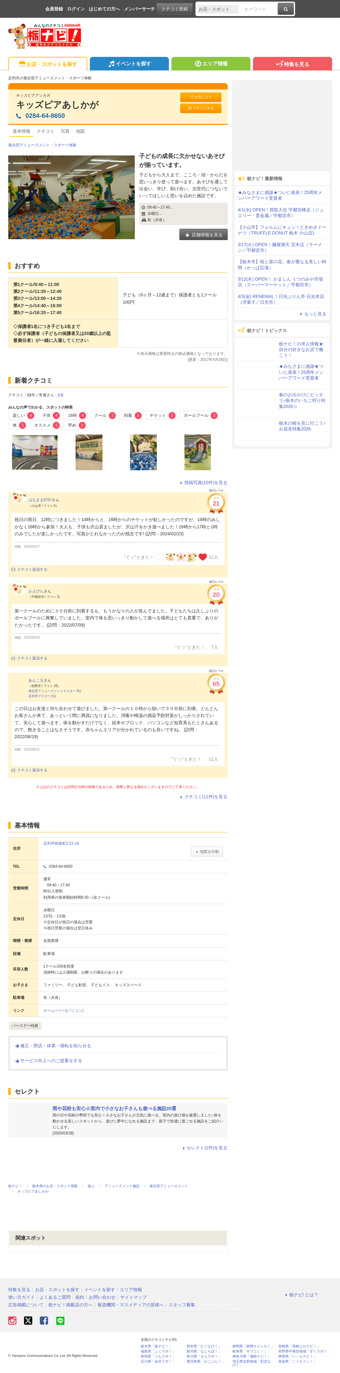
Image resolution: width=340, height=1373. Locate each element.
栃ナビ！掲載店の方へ (70, 1304)
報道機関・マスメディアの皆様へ (130, 1304)
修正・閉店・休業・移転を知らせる (53, 1045)
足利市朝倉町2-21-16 (61, 843)
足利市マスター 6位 (42, 696)
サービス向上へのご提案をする (48, 1060)
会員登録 (54, 8)
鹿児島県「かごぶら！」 (206, 1361)
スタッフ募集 (182, 1304)
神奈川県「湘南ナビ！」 (251, 1356)
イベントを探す (129, 64)
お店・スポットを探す (47, 64)
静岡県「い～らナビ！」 (297, 1356)
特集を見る (292, 64)
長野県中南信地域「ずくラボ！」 (304, 1351)
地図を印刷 (207, 851)
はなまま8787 (40, 500)
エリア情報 (211, 64)
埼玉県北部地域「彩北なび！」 (251, 1363)
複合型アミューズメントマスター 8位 (55, 691)
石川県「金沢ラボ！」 (158, 1361)
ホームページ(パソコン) (63, 1010)
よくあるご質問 (55, 1297)
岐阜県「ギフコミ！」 (249, 1351)
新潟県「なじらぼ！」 (204, 1351)
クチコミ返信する (29, 569)
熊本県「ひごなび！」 (204, 1346)
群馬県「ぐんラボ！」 (158, 1356)
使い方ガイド (21, 1297)
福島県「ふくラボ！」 (158, 1351)
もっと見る (312, 313)
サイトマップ (133, 1297)
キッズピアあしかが (57, 105)
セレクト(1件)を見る (204, 1147)
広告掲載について (26, 1304)
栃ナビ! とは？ (301, 1294)
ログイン (76, 8)
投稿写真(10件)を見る (203, 482)
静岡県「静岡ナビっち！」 (253, 1346)
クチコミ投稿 (174, 8)
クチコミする (201, 108)
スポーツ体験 (65, 145)
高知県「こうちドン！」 (297, 1361)
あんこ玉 (36, 680)
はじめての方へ (104, 8)
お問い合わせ (102, 1297)
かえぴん (36, 591)
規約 (79, 1297)
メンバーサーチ (139, 8)
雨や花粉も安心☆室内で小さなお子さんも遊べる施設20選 (114, 1108)
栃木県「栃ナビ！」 (156, 1346)
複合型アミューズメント (29, 145)
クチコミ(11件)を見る (203, 796)
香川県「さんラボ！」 (204, 1356)
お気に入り (200, 97)
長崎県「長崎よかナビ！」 (299, 1346)
